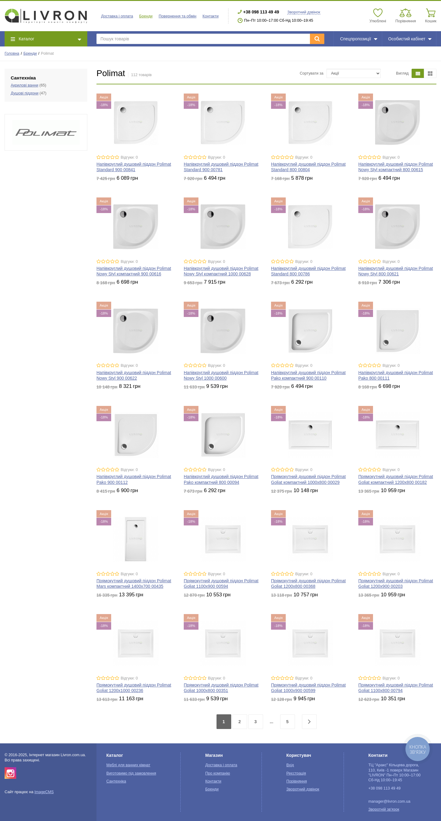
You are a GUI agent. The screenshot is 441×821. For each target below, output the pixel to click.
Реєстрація (296, 773)
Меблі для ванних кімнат (128, 765)
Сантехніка (116, 781)
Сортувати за (311, 73)
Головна (12, 53)
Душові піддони (25, 93)
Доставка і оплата (117, 16)
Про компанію (217, 773)
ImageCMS (44, 792)
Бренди (30, 53)
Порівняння (296, 781)
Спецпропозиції (358, 38)
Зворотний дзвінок (303, 12)
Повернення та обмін (177, 16)
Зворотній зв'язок (383, 809)
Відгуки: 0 (129, 157)
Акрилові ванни (24, 85)
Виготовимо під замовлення (131, 773)
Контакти (210, 16)
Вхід (290, 765)
